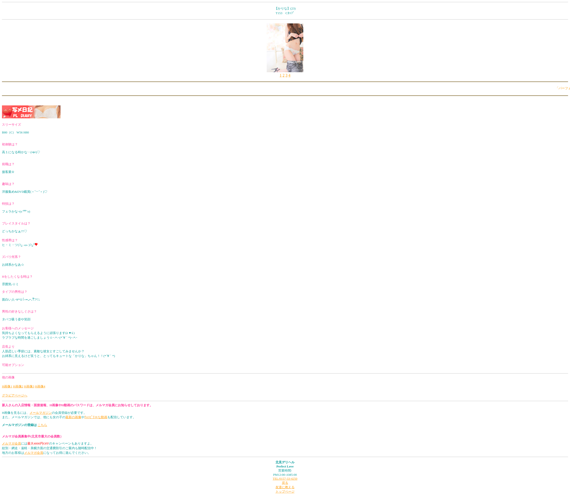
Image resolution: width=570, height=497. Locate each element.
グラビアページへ (14, 395)
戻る (285, 483)
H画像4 (40, 386)
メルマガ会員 (11, 443)
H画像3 (29, 386)
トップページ (285, 491)
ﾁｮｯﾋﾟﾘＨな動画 (95, 417)
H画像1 (7, 386)
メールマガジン (41, 413)
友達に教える (285, 487)
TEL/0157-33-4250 (285, 478)
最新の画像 (73, 417)
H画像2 (18, 386)
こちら (42, 425)
